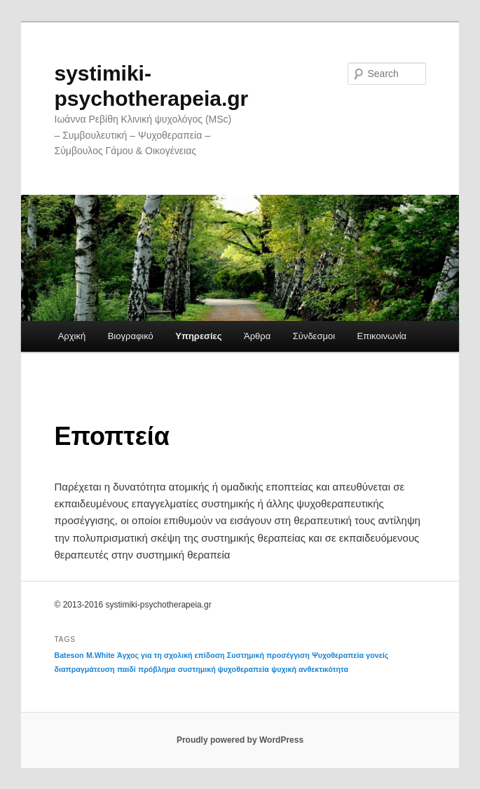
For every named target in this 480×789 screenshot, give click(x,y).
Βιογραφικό (130, 336)
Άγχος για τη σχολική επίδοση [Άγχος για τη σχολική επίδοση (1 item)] (170, 655)
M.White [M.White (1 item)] (100, 655)
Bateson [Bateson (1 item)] (69, 655)
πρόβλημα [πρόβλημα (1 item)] (156, 669)
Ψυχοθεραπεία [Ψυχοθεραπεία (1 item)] (338, 655)
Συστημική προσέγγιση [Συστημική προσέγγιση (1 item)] (268, 655)
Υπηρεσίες (198, 336)
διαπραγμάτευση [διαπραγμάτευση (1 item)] (85, 669)
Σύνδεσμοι (314, 336)
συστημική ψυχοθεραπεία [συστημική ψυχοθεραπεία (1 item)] (223, 669)
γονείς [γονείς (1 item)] (377, 655)
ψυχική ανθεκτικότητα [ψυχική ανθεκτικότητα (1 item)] (309, 669)
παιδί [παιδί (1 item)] (126, 669)
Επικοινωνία (382, 336)
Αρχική (72, 336)
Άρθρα (257, 336)
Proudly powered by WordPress (240, 740)
